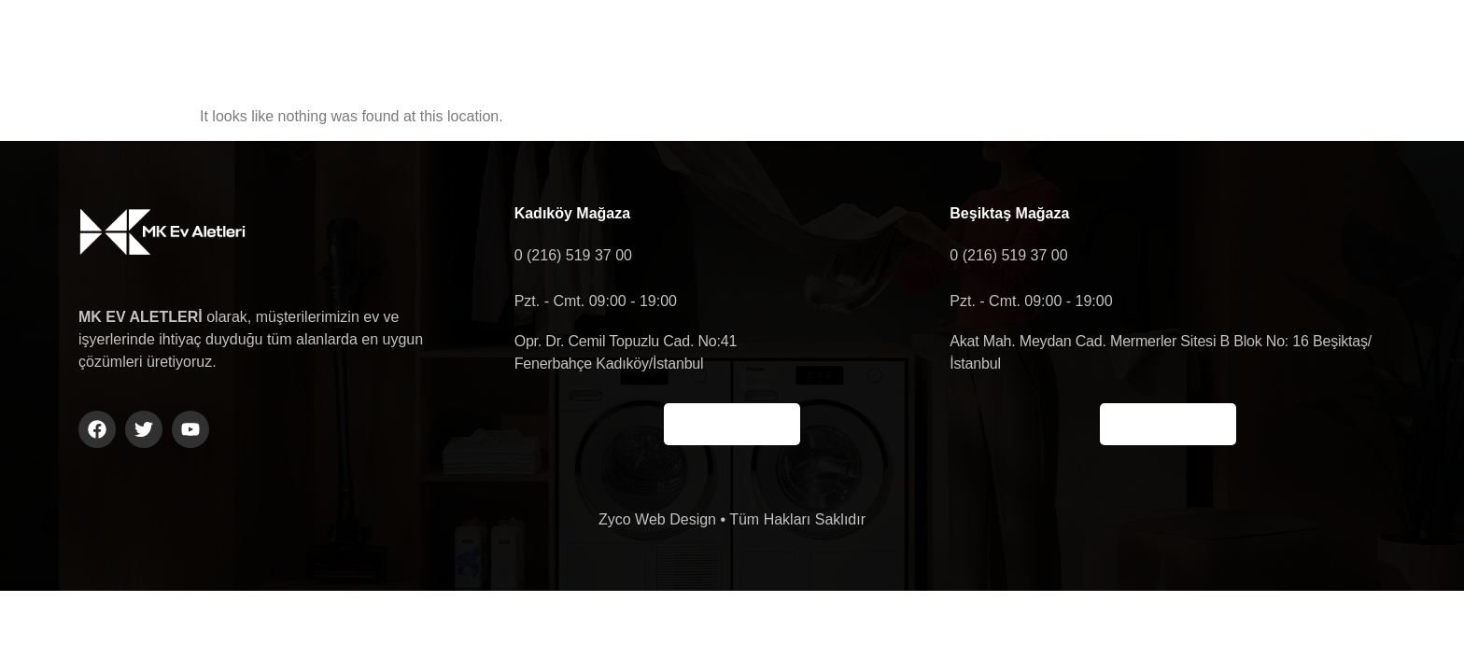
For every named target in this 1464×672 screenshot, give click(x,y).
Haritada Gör (732, 424)
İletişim (972, 45)
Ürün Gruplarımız (823, 45)
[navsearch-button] (1233, 45)
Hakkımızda (656, 45)
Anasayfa (517, 45)
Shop (1081, 45)
